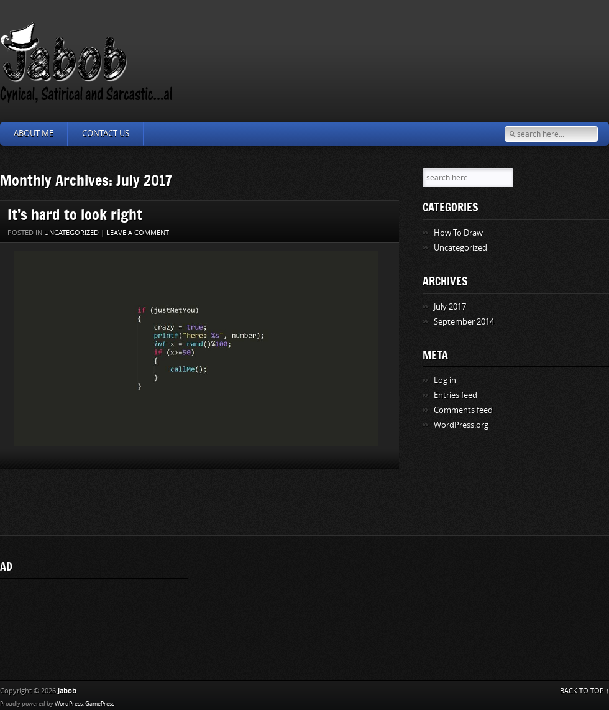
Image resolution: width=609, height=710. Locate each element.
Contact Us (105, 133)
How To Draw (458, 232)
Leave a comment (137, 233)
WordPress (69, 704)
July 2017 (450, 306)
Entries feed (455, 395)
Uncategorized (71, 233)
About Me (33, 133)
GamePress (99, 704)
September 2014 (464, 321)
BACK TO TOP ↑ (585, 691)
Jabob (67, 691)
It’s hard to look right (74, 214)
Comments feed (463, 410)
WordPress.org (461, 425)
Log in (445, 380)
